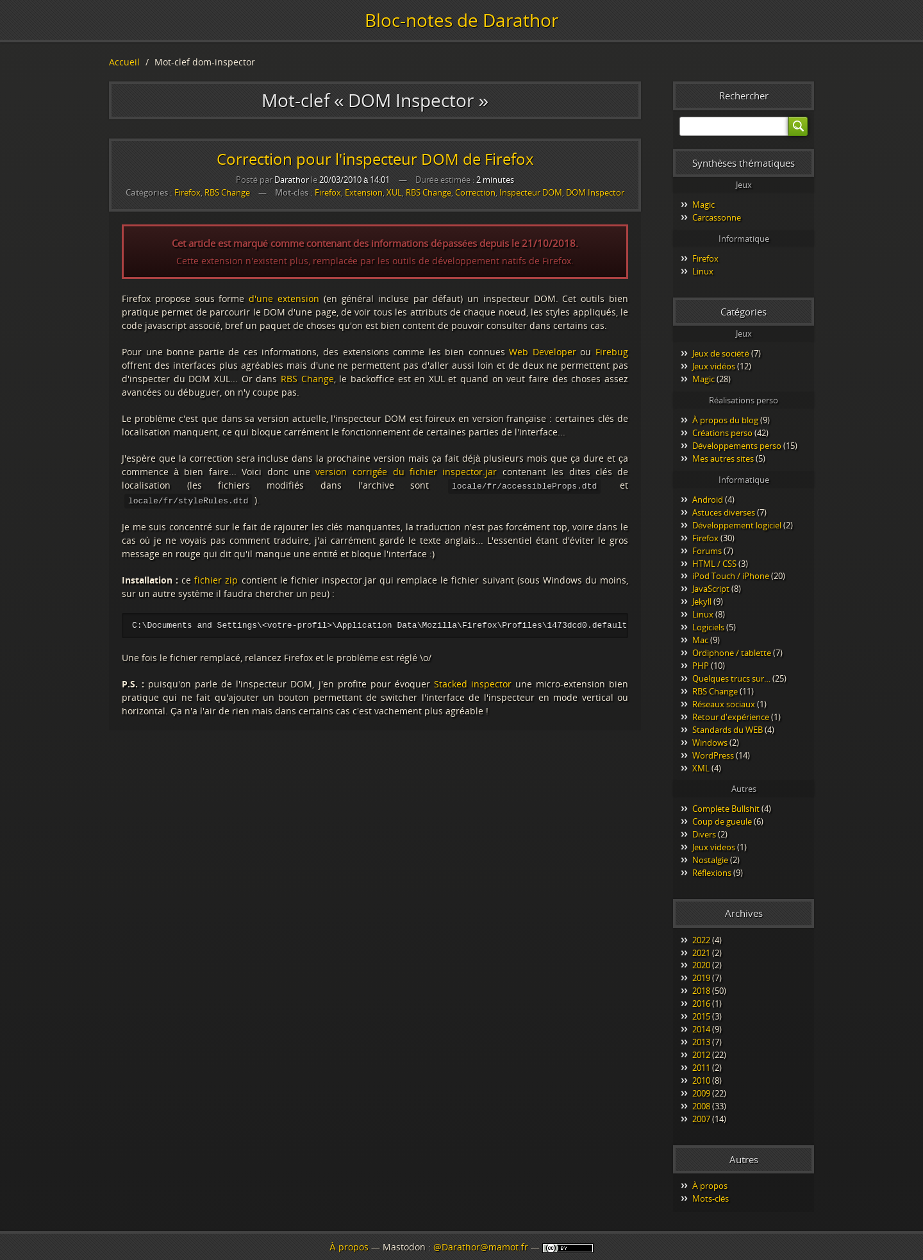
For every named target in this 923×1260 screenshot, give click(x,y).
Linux (702, 271)
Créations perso (722, 433)
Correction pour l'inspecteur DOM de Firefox (375, 158)
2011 (701, 1067)
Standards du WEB (727, 729)
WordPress (713, 755)
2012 (701, 1055)
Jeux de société (720, 353)
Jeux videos (713, 847)
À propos (710, 1185)
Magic (703, 204)
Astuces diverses (723, 512)
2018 (701, 990)
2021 (701, 953)
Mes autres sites (723, 458)
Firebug (611, 352)
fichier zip (216, 579)
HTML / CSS (714, 563)
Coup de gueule (722, 821)
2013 (701, 1042)
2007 (701, 1119)
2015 (701, 1016)
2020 (701, 965)
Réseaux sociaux (723, 704)
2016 (701, 1003)
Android (707, 499)
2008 (701, 1106)
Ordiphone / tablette (731, 653)
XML (701, 768)
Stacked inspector (472, 683)
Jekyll (701, 601)
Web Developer (542, 352)
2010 (701, 1080)
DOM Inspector (595, 192)
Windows (710, 742)
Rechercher (744, 95)
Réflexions (711, 872)
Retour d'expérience (730, 717)
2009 (701, 1093)
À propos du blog (725, 420)
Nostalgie (710, 860)
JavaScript (710, 588)
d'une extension (284, 298)
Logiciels (708, 627)
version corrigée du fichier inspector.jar (406, 472)
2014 (701, 1029)
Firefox (187, 192)
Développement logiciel (736, 525)
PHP (700, 665)
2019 (701, 978)
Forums (707, 551)
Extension (364, 192)
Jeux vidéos (713, 366)
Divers (704, 834)
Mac (700, 640)
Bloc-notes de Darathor (461, 20)
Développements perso (736, 445)
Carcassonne (716, 217)
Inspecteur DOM (530, 192)
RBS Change (227, 192)
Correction (475, 192)
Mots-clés (710, 1198)
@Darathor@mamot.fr (480, 1247)
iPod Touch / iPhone (730, 576)
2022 (701, 940)
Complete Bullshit (726, 808)
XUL (394, 192)
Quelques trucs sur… (731, 678)
